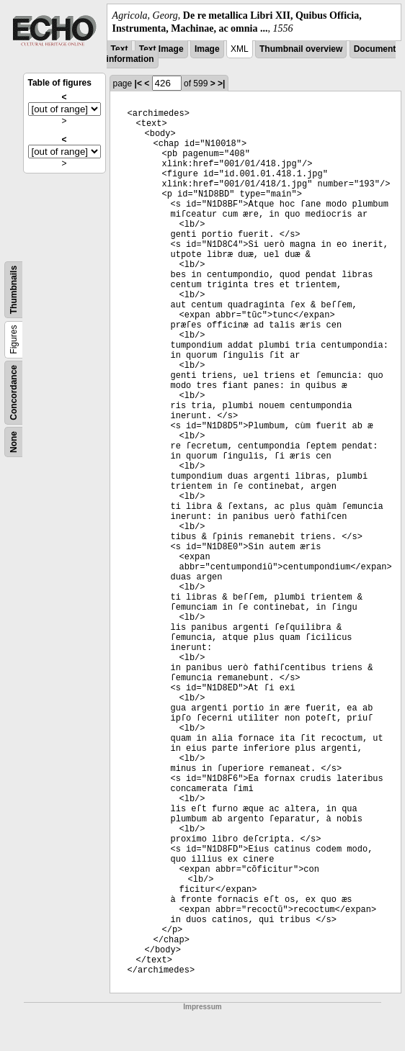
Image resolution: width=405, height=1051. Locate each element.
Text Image (161, 49)
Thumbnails (14, 290)
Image (207, 49)
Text (119, 49)
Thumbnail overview (300, 49)
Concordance (14, 392)
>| (221, 83)
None (14, 442)
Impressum (202, 1007)
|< (138, 83)
